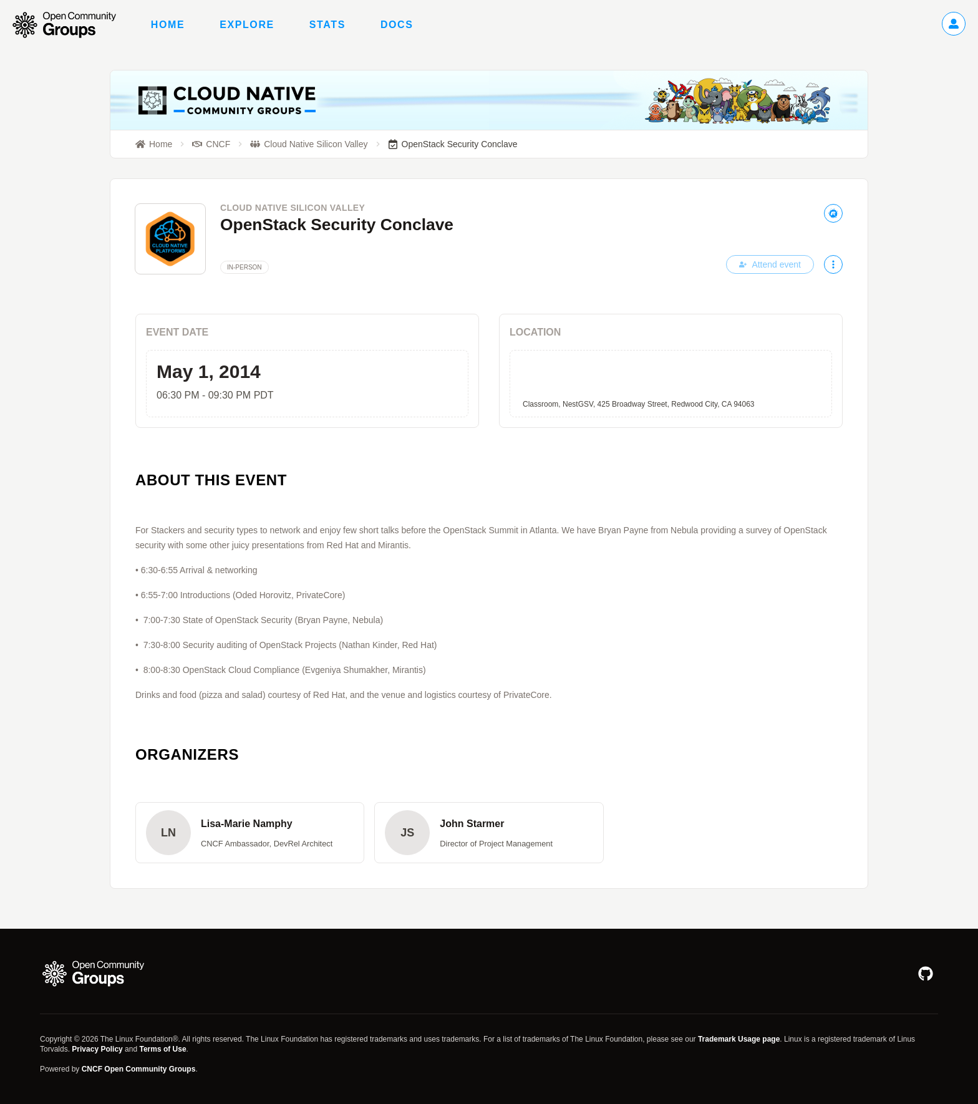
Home (168, 24)
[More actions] (833, 264)
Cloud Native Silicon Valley (292, 208)
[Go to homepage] (70, 25)
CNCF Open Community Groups (139, 1069)
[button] (249, 832)
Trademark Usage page (739, 1039)
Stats (327, 24)
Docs (397, 24)
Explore (247, 24)
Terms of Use (162, 1049)
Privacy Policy (97, 1049)
